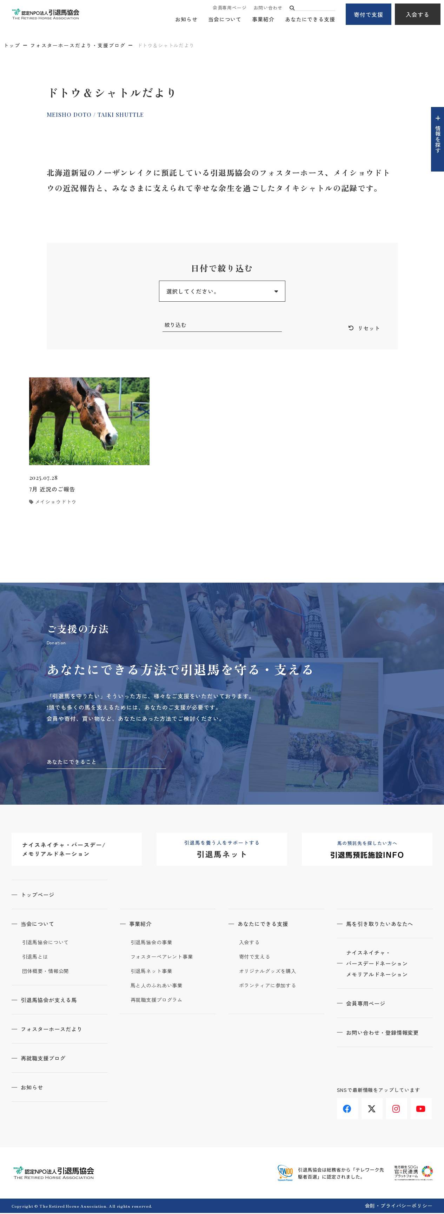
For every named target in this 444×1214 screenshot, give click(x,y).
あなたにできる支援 (310, 19)
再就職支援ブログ (46, 1059)
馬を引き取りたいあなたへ (383, 924)
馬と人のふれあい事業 (158, 986)
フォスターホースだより (55, 1030)
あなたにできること (73, 762)
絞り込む (176, 325)
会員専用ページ (229, 8)
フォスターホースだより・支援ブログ (78, 45)
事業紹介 (263, 19)
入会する (418, 14)
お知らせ (186, 19)
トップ (12, 45)
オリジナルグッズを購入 (269, 971)
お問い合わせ (268, 8)
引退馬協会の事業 (153, 943)
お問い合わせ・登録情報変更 (386, 1034)
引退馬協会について (47, 943)
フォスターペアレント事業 (164, 957)
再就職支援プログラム (158, 1000)
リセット (368, 328)
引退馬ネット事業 (153, 971)
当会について (224, 19)
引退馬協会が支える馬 (52, 1001)
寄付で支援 (369, 14)
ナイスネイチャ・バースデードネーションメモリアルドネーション (380, 965)
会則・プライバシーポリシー (399, 1206)
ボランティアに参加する (269, 986)
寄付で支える (255, 957)
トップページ (40, 895)
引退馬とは (36, 957)
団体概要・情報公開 (47, 971)
